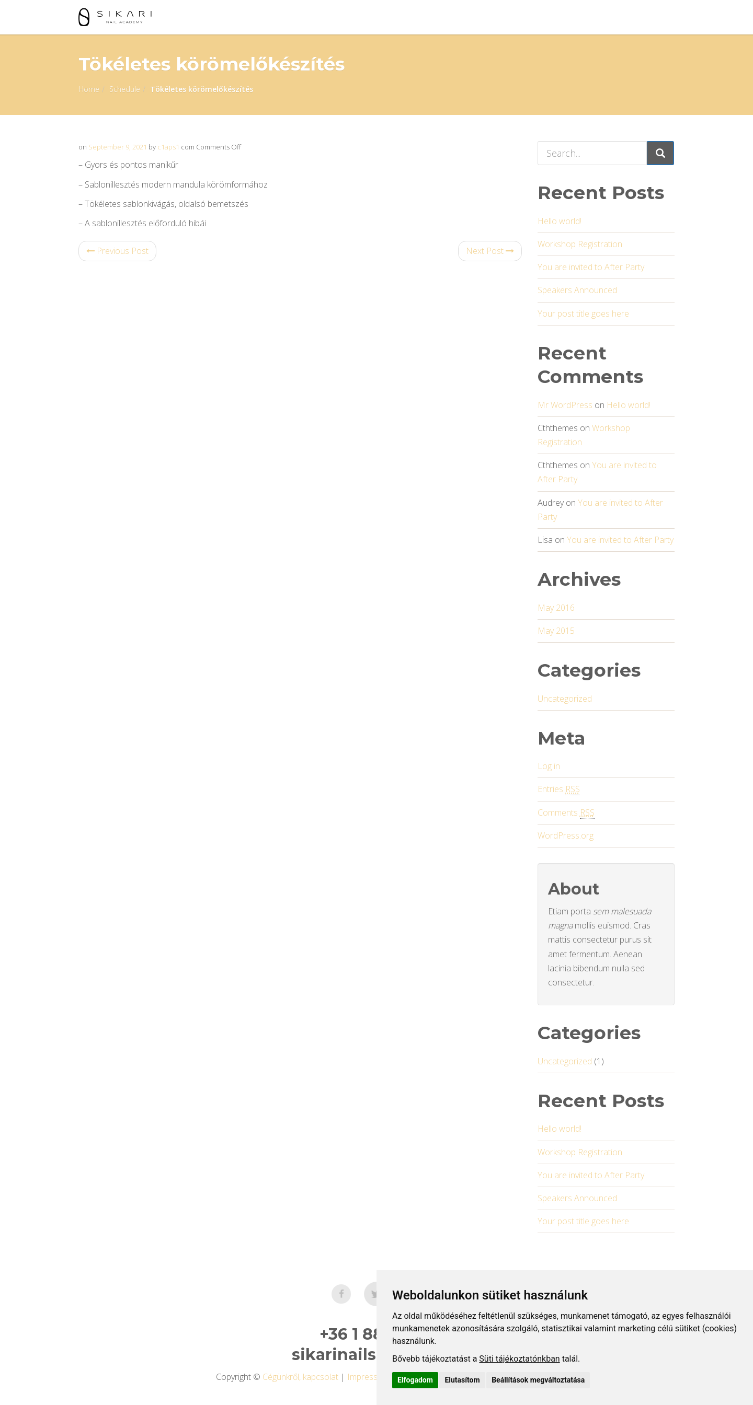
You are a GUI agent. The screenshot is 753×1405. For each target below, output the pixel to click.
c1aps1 (168, 147)
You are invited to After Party (591, 267)
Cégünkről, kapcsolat (300, 1377)
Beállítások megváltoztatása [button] (538, 1380)
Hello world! (559, 221)
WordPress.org (566, 835)
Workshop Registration (580, 244)
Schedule (124, 89)
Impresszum (370, 1377)
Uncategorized (565, 698)
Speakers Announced (577, 290)
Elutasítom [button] (462, 1380)
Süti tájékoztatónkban (519, 1359)
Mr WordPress (565, 405)
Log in (549, 766)
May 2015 (556, 630)
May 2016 (556, 607)
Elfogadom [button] (415, 1380)
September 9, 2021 (117, 147)
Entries (559, 789)
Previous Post (117, 251)
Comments (566, 813)
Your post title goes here (583, 313)
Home (88, 89)
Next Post (490, 251)
